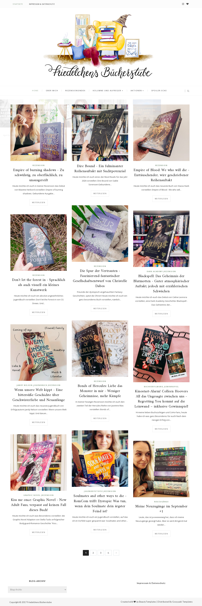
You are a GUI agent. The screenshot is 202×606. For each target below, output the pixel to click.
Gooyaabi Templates (182, 601)
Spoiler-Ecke (156, 91)
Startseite (18, 4)
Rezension (39, 165)
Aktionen (134, 91)
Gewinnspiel (171, 387)
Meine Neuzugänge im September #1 (161, 509)
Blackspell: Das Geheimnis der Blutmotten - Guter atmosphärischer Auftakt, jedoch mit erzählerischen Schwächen (161, 284)
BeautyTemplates (147, 601)
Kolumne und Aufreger (106, 91)
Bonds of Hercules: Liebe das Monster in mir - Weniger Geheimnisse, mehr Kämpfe (100, 391)
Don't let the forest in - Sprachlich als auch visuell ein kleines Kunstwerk (38, 285)
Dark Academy (155, 271)
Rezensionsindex (76, 91)
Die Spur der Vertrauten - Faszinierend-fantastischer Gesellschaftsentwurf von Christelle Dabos (100, 279)
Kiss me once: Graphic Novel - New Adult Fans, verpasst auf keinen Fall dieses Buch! (38, 505)
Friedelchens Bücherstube (39, 602)
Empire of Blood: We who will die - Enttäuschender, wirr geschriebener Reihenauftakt (161, 175)
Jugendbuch (40, 385)
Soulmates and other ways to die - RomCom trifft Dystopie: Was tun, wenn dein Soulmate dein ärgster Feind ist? (100, 504)
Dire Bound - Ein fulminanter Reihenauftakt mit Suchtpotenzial (100, 169)
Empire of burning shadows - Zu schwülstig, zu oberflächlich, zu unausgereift (38, 175)
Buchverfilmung (153, 387)
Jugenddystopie (93, 491)
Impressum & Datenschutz (42, 4)
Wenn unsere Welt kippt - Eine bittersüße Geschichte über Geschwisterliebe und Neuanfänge (38, 395)
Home (38, 91)
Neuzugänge (161, 502)
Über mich (54, 91)
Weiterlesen (38, 202)
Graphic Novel (32, 495)
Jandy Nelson (25, 385)
